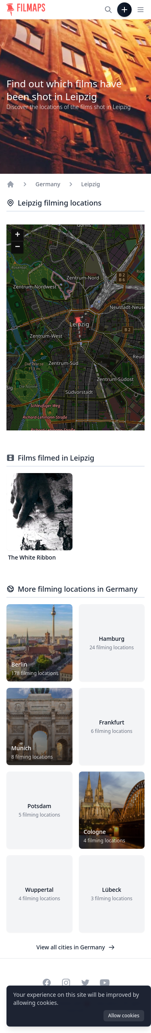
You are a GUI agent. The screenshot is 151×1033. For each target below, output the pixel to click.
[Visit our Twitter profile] (85, 983)
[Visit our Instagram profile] (66, 983)
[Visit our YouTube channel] (105, 983)
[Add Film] (124, 9)
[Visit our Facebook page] (47, 983)
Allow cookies (123, 1015)
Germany (47, 184)
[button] (78, 322)
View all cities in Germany (75, 947)
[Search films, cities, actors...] (108, 9)
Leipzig (90, 184)
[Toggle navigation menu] (140, 9)
